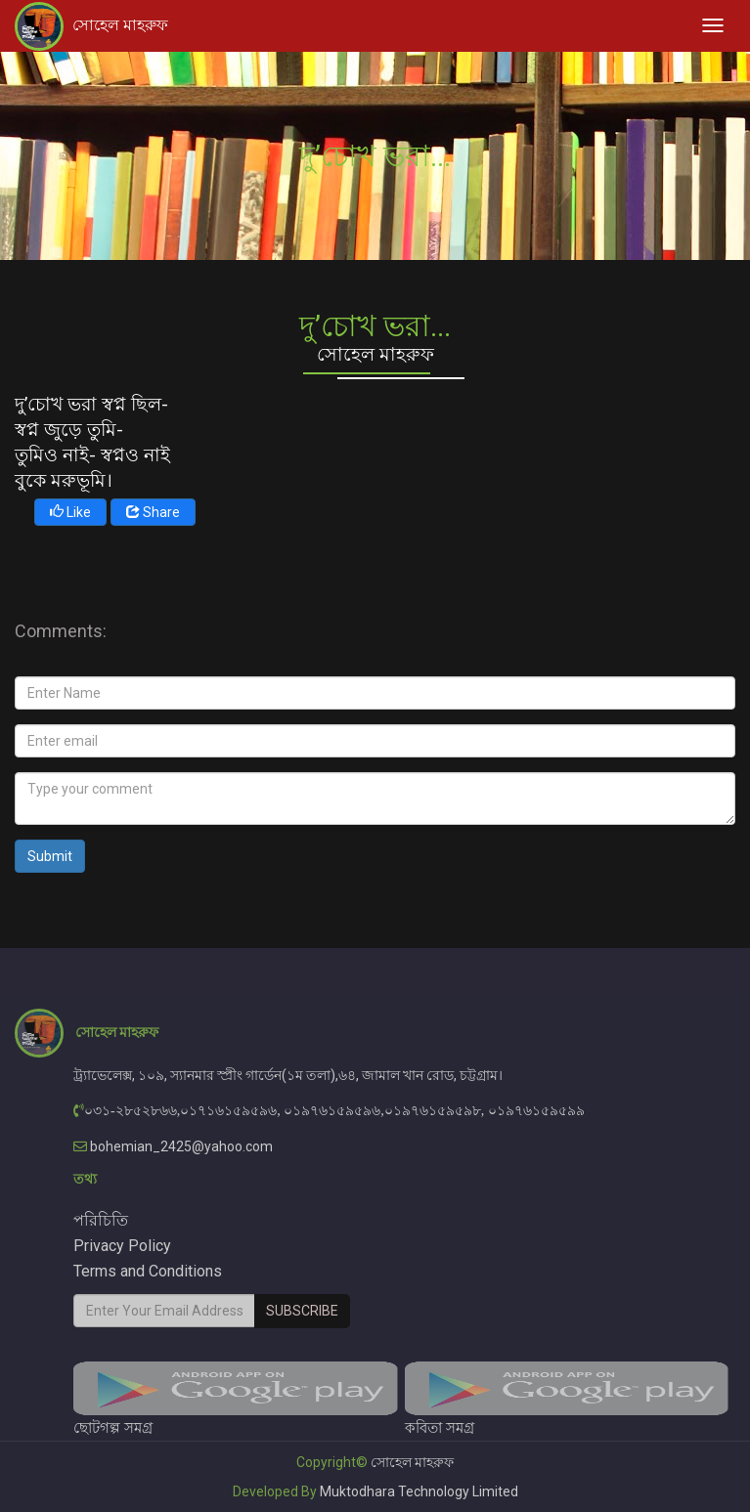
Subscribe (302, 1310)
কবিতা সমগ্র (567, 1399)
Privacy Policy (122, 1245)
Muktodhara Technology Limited (419, 1491)
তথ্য (85, 1179)
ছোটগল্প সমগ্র (235, 1399)
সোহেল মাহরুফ (120, 25)
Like (70, 512)
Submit (49, 856)
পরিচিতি (100, 1220)
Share (153, 512)
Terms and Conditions (147, 1271)
